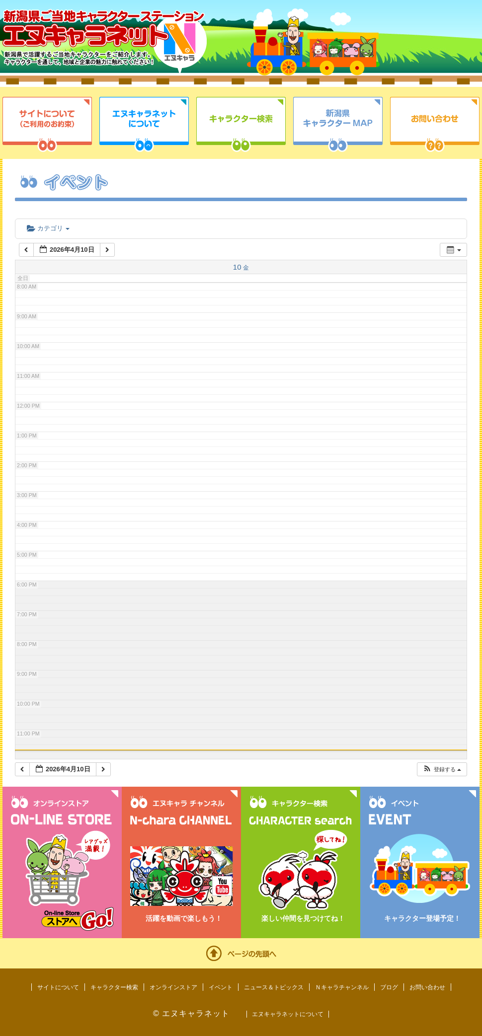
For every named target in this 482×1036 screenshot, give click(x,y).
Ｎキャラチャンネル (342, 987)
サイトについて (47, 124)
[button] (441, 769)
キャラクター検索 (241, 124)
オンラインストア (173, 987)
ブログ (389, 987)
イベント (221, 987)
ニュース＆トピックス (274, 987)
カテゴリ (48, 228)
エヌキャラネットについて (144, 124)
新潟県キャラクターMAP (338, 124)
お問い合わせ (435, 124)
